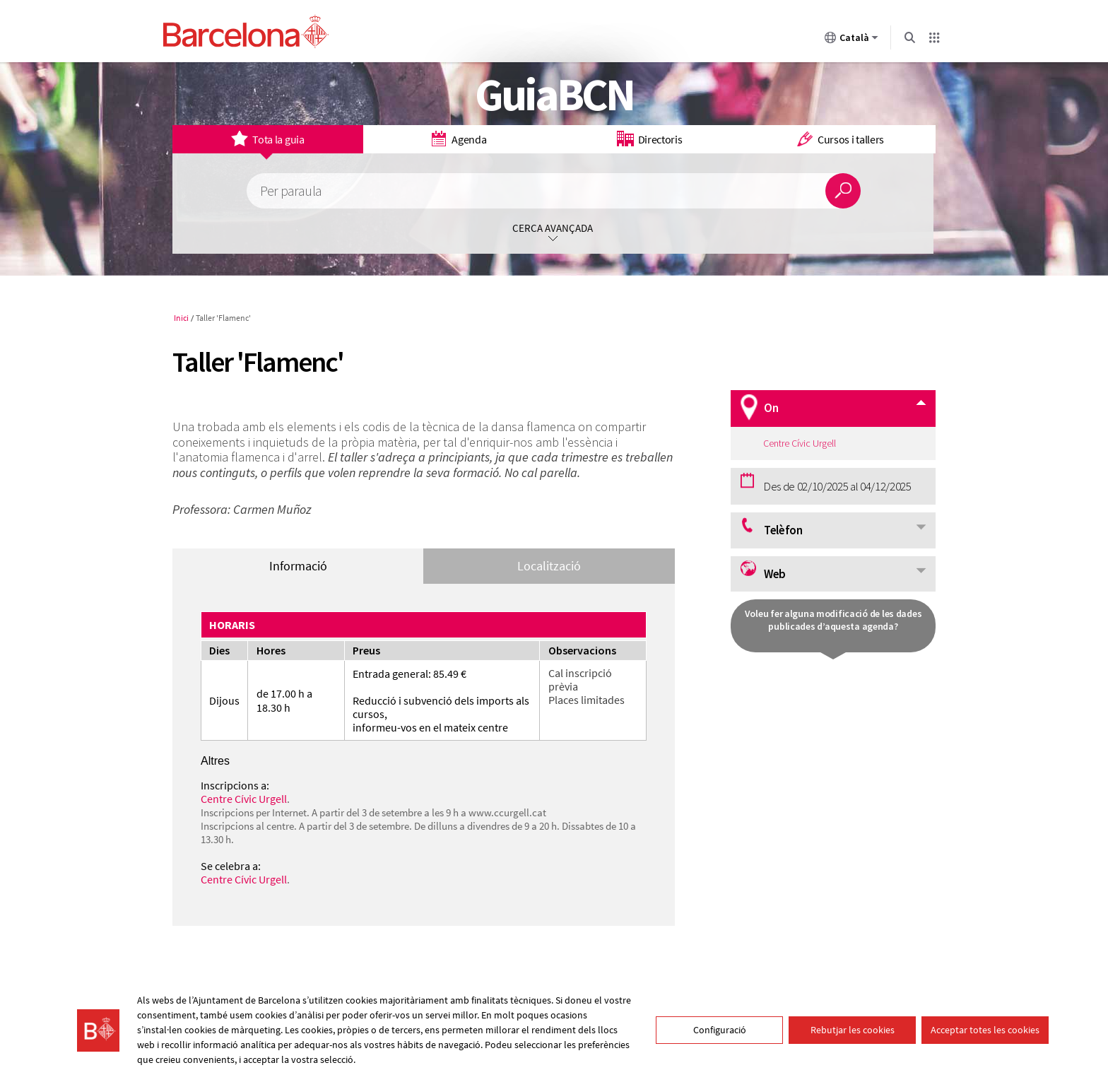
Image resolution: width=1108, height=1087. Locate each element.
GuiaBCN (554, 94)
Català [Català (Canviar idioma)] (851, 40)
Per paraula (291, 191)
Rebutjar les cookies (853, 1029)
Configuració (719, 1029)
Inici (181, 317)
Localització (549, 566)
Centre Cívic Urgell (244, 799)
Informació (298, 566)
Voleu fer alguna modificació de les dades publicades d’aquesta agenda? (833, 620)
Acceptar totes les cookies (985, 1029)
